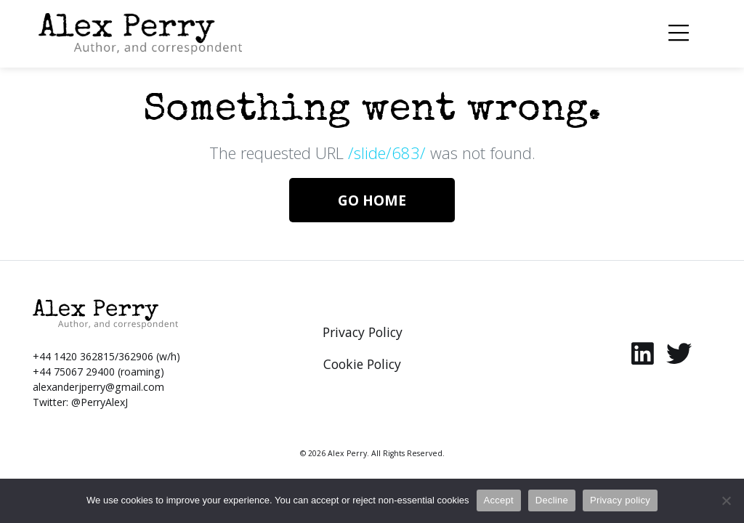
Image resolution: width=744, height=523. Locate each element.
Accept (499, 500)
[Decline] (726, 500)
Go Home (372, 200)
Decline (551, 500)
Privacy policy (620, 500)
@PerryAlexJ (99, 402)
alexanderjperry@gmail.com (98, 387)
